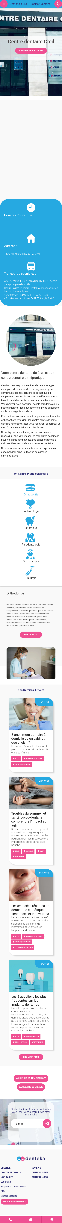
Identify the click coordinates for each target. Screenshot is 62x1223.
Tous (17, 759)
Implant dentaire (32, 1036)
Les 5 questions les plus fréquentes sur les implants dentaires (28, 1001)
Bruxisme (29, 851)
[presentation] (31, 491)
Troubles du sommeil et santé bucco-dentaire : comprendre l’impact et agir (28, 819)
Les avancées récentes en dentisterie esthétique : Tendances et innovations (30, 910)
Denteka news (40, 1172)
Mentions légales (9, 1196)
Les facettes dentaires (24, 947)
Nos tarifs (7, 1177)
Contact (10, 1219)
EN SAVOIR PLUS (31, 1057)
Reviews (36, 1168)
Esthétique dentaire (23, 764)
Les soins (6, 1182)
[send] (47, 1123)
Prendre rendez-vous (31, 51)
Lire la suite (31, 634)
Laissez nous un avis (31, 1087)
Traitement (19, 856)
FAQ (3, 1191)
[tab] (31, 491)
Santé (42, 851)
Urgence (52, 1219)
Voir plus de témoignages (31, 1078)
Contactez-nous (11, 1172)
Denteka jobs (40, 1177)
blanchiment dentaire (34, 759)
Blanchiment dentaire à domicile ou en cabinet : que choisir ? (28, 739)
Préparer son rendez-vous (13, 1186)
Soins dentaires (21, 1042)
